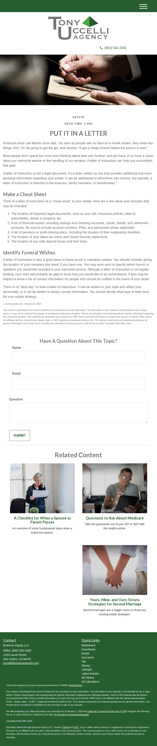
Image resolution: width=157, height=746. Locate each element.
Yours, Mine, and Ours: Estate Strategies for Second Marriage (115, 602)
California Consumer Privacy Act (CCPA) (107, 711)
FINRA (65, 727)
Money (86, 665)
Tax (84, 661)
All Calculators (91, 681)
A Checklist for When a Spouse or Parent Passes (42, 520)
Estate (86, 653)
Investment (88, 649)
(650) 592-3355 (113, 48)
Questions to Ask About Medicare (115, 518)
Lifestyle (87, 669)
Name (16, 347)
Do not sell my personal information (71, 714)
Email (16, 373)
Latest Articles (90, 673)
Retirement (88, 645)
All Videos (88, 677)
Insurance (88, 657)
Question (16, 399)
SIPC (76, 727)
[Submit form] (19, 435)
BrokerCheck (75, 685)
